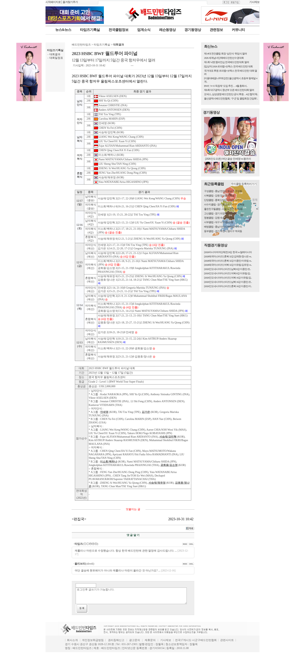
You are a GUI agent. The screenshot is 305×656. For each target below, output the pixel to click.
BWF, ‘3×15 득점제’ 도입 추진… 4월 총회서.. (225, 85)
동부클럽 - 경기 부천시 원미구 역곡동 (223, 231)
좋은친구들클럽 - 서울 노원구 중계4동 (223, 209)
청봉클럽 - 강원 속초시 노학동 (219, 217)
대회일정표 (56, 57)
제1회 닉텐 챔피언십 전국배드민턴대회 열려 (226, 62)
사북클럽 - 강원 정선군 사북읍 (219, 195)
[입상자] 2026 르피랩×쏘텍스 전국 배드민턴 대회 (228, 66)
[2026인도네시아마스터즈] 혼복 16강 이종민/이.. (228, 286)
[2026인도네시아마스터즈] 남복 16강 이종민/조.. (228, 281)
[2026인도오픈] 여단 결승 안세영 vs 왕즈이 (228, 158)
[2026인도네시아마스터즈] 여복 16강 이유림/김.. (228, 277)
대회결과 (54, 54)
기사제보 (254, 2)
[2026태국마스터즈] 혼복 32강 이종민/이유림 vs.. (228, 260)
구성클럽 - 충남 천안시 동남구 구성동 (223, 191)
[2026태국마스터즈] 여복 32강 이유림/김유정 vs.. (228, 264)
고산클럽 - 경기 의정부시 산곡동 (220, 213)
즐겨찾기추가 (70, 2)
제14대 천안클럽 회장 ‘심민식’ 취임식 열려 (225, 53)
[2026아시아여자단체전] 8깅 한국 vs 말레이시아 (228, 252)
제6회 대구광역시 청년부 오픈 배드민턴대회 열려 (229, 89)
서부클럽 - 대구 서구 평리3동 (218, 222)
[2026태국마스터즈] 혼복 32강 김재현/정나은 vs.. (228, 256)
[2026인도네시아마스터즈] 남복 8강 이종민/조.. (227, 269)
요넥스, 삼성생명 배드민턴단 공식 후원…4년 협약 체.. (231, 94)
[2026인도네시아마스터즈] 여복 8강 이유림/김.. (227, 273)
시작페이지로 (53, 2)
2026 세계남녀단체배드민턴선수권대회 (224, 57)
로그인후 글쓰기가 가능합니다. (131, 596)
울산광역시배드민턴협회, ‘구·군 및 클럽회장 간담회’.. (231, 98)
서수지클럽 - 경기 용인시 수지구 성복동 (224, 204)
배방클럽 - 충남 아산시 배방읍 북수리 (223, 226)
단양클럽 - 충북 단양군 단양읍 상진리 (223, 200)
